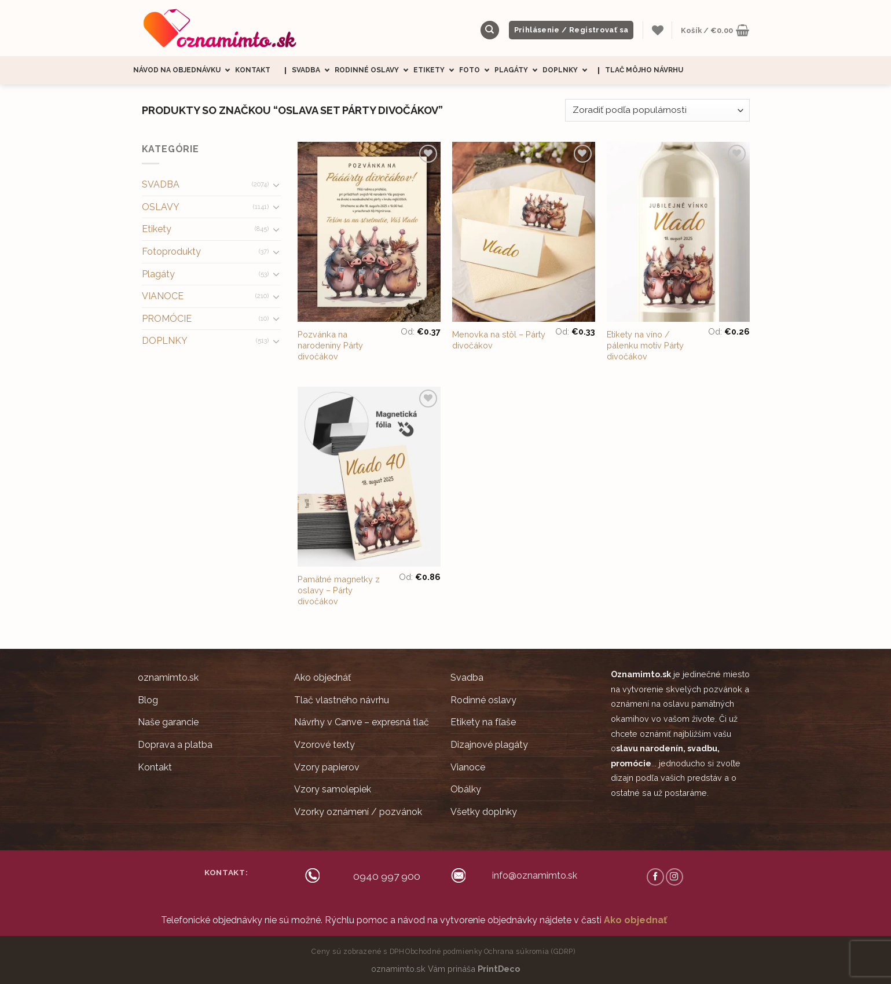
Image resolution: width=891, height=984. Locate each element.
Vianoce (467, 767)
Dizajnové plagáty (489, 744)
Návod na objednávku (184, 70)
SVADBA (160, 184)
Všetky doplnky (483, 811)
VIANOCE (163, 296)
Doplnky (567, 70)
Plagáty (518, 70)
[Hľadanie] (490, 30)
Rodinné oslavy (374, 70)
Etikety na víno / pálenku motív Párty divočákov (645, 345)
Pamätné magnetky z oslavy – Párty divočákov (339, 589)
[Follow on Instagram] (674, 877)
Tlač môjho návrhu (644, 70)
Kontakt (252, 70)
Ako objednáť (322, 677)
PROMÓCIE (167, 318)
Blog (148, 700)
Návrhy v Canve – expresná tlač (361, 722)
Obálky (465, 789)
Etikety (436, 70)
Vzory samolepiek (332, 789)
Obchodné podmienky (444, 951)
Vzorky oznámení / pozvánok (358, 811)
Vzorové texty (324, 744)
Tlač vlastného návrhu (341, 700)
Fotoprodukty (171, 251)
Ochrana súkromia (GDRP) (529, 951)
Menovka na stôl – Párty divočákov (498, 339)
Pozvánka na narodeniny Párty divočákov (330, 345)
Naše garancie (168, 722)
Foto (476, 70)
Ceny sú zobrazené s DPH (357, 951)
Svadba (313, 70)
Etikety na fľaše (483, 722)
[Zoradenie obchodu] (657, 110)
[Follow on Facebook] (655, 877)
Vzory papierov (327, 767)
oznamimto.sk (168, 677)
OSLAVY (160, 206)
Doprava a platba (175, 744)
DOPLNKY (165, 340)
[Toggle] (276, 185)
